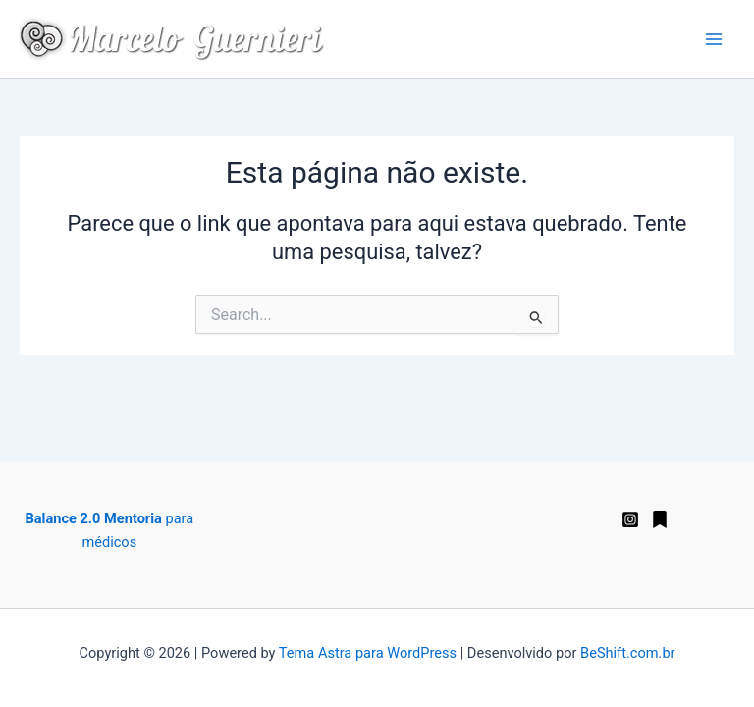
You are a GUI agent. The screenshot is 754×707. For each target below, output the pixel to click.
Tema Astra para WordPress (368, 653)
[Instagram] (630, 519)
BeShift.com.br (627, 653)
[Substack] (660, 519)
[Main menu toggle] (713, 39)
